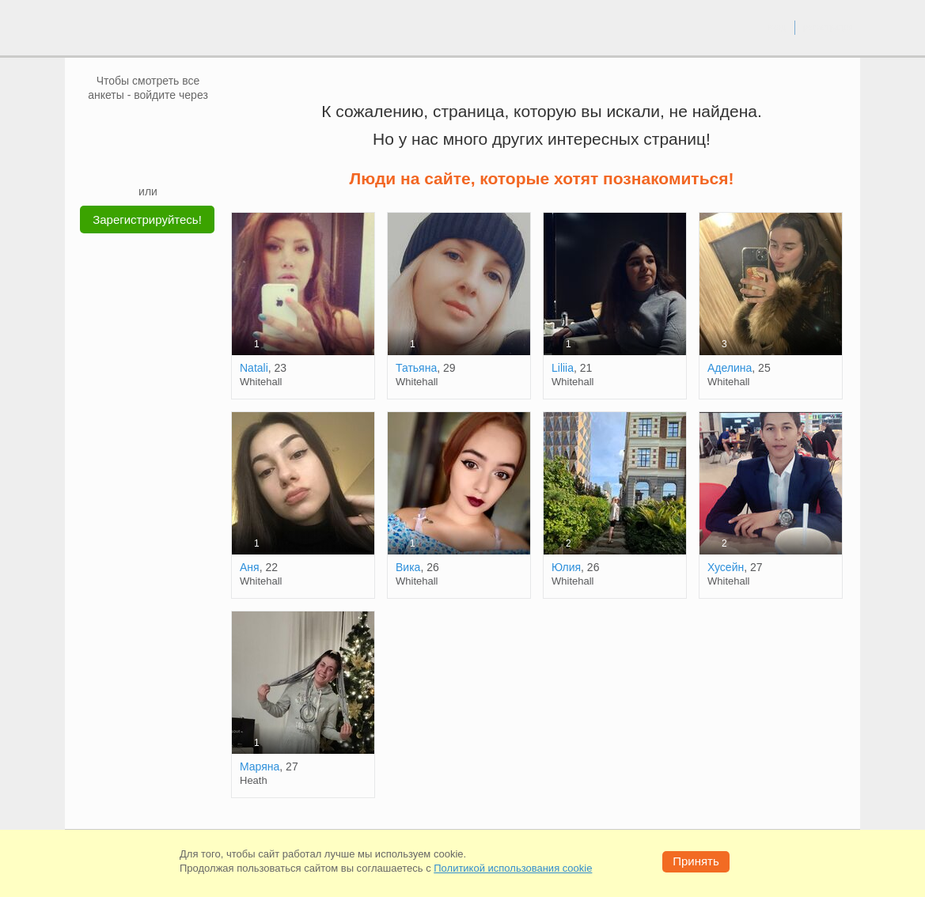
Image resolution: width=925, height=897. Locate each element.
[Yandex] (133, 159)
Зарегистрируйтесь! (147, 219)
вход (777, 26)
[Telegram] (163, 159)
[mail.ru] (148, 125)
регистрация (828, 26)
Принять (696, 861)
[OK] (178, 125)
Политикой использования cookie (513, 868)
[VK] (118, 125)
